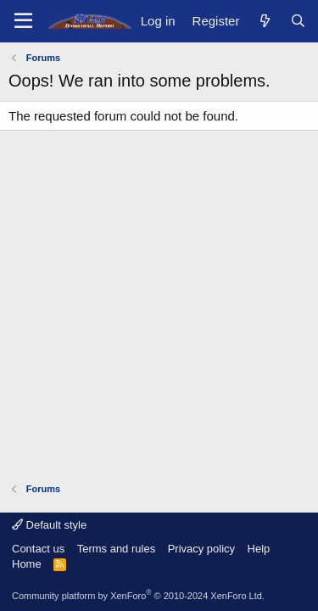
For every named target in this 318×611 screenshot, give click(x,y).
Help (259, 548)
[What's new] (264, 20)
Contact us (38, 548)
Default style (49, 525)
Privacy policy (201, 548)
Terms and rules (116, 548)
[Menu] (23, 21)
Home (27, 564)
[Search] (298, 20)
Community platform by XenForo (138, 596)
